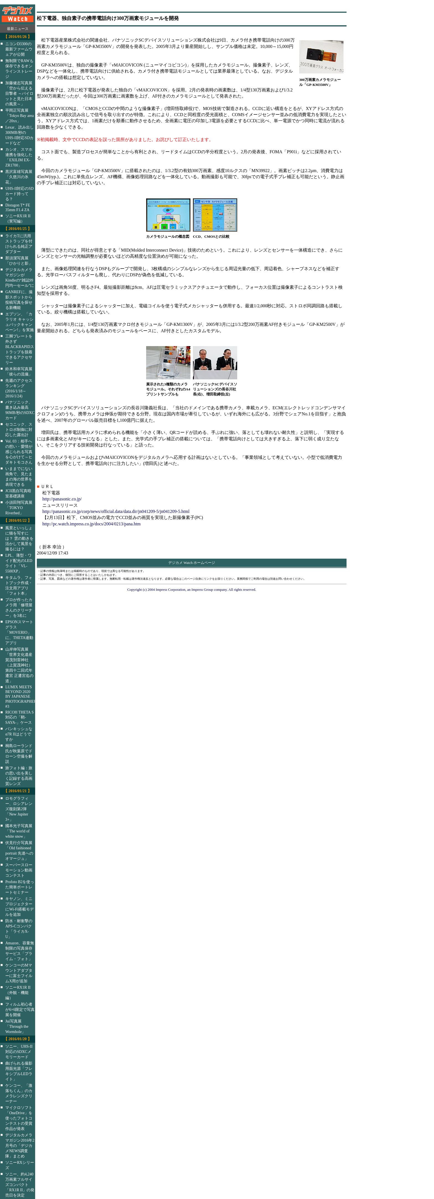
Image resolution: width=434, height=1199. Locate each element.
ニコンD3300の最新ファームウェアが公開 (18, 49)
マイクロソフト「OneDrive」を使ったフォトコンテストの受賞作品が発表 (18, 1118)
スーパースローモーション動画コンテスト (18, 870)
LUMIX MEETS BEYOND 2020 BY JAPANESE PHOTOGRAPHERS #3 (23, 697)
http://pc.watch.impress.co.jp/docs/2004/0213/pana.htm (91, 523)
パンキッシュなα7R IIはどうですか (18, 734)
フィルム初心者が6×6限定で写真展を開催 (20, 1009)
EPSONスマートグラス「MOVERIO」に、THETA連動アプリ (19, 632)
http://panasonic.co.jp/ (62, 499)
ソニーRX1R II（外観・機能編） (17, 992)
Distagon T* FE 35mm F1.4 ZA (17, 207)
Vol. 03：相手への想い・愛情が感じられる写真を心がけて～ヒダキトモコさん (18, 451)
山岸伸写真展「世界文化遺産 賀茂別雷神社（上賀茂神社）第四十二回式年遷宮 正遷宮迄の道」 (19, 665)
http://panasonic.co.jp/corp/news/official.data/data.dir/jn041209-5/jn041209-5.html (116, 511)
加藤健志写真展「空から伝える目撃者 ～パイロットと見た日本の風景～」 (19, 93)
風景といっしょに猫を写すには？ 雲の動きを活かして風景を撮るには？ (19, 538)
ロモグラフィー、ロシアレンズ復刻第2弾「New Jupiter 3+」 (18, 809)
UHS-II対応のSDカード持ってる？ (19, 193)
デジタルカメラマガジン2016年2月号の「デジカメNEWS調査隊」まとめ (19, 1145)
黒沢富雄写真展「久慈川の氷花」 (18, 176)
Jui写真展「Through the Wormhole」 (16, 1026)
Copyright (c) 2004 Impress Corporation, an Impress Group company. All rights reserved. (191, 589)
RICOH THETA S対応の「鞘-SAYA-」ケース (19, 717)
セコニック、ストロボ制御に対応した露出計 (18, 429)
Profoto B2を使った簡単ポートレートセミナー (19, 887)
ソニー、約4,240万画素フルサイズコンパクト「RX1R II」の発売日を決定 (19, 1184)
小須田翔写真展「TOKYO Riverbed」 (18, 507)
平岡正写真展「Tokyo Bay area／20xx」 (19, 115)
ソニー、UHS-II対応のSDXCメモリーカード (18, 1051)
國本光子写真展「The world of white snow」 (18, 831)
